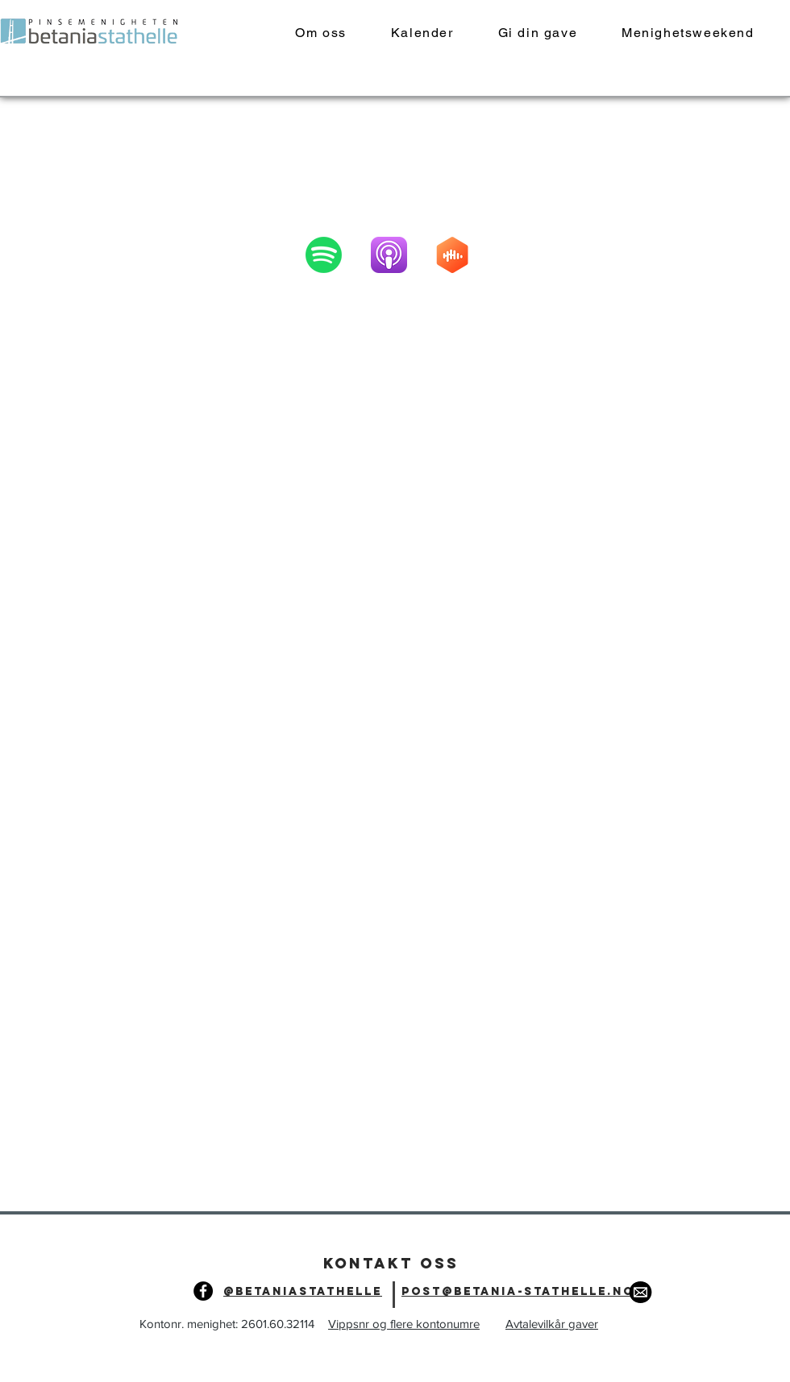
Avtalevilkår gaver (551, 1323)
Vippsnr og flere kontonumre (404, 1323)
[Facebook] (203, 1291)
